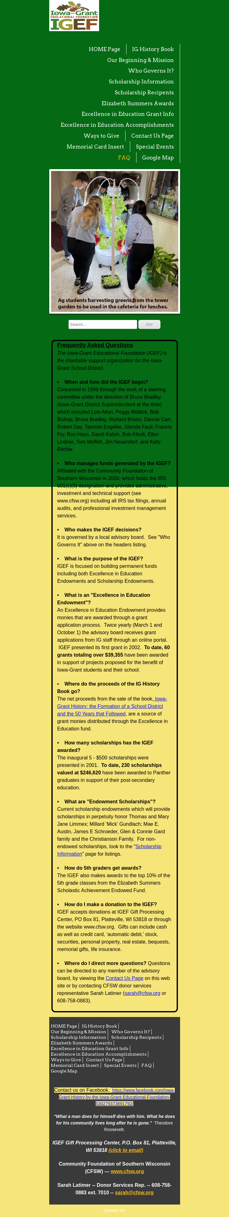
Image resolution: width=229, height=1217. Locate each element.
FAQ (124, 157)
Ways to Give (101, 136)
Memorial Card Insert (95, 147)
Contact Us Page (152, 136)
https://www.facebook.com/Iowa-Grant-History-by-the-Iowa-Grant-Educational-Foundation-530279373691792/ (117, 1097)
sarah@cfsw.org (142, 993)
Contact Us (114, 1210)
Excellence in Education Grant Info (128, 114)
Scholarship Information (141, 81)
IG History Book (153, 49)
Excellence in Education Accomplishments (117, 125)
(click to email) (125, 1150)
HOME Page (104, 49)
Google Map (158, 157)
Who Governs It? (151, 71)
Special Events (155, 147)
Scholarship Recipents (144, 92)
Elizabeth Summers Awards (138, 103)
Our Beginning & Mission (140, 60)
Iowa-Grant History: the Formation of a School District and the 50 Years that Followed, (112, 706)
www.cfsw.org (127, 1171)
